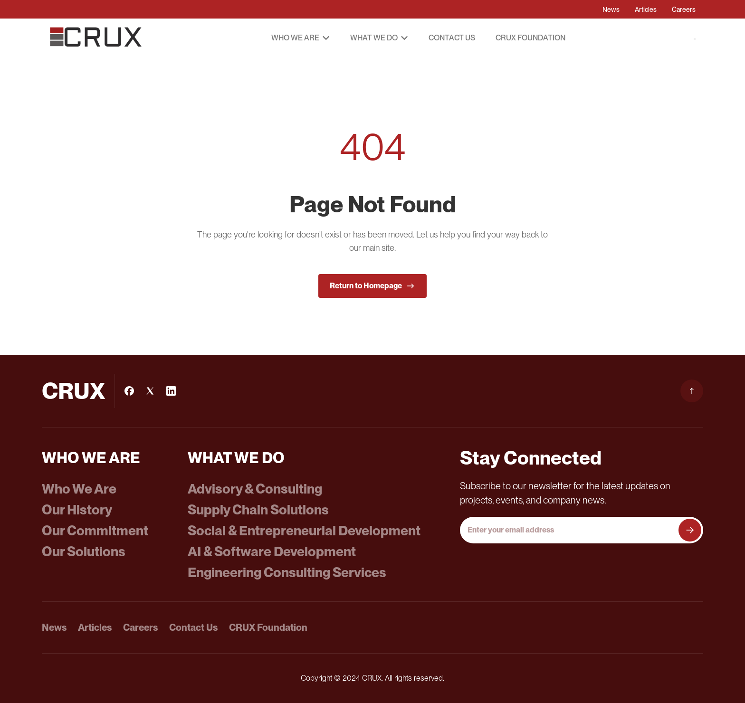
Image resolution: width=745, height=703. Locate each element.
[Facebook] (129, 391)
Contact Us (452, 37)
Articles (646, 9)
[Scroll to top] (691, 391)
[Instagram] (150, 391)
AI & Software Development (272, 551)
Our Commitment (95, 530)
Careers (684, 9)
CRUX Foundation (530, 37)
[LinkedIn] (171, 391)
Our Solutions (83, 551)
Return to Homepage (372, 286)
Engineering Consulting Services (287, 572)
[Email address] (570, 530)
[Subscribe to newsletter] (689, 530)
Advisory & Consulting (255, 489)
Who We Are (79, 489)
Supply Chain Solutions (258, 510)
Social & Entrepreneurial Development (304, 530)
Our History (77, 510)
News (611, 9)
